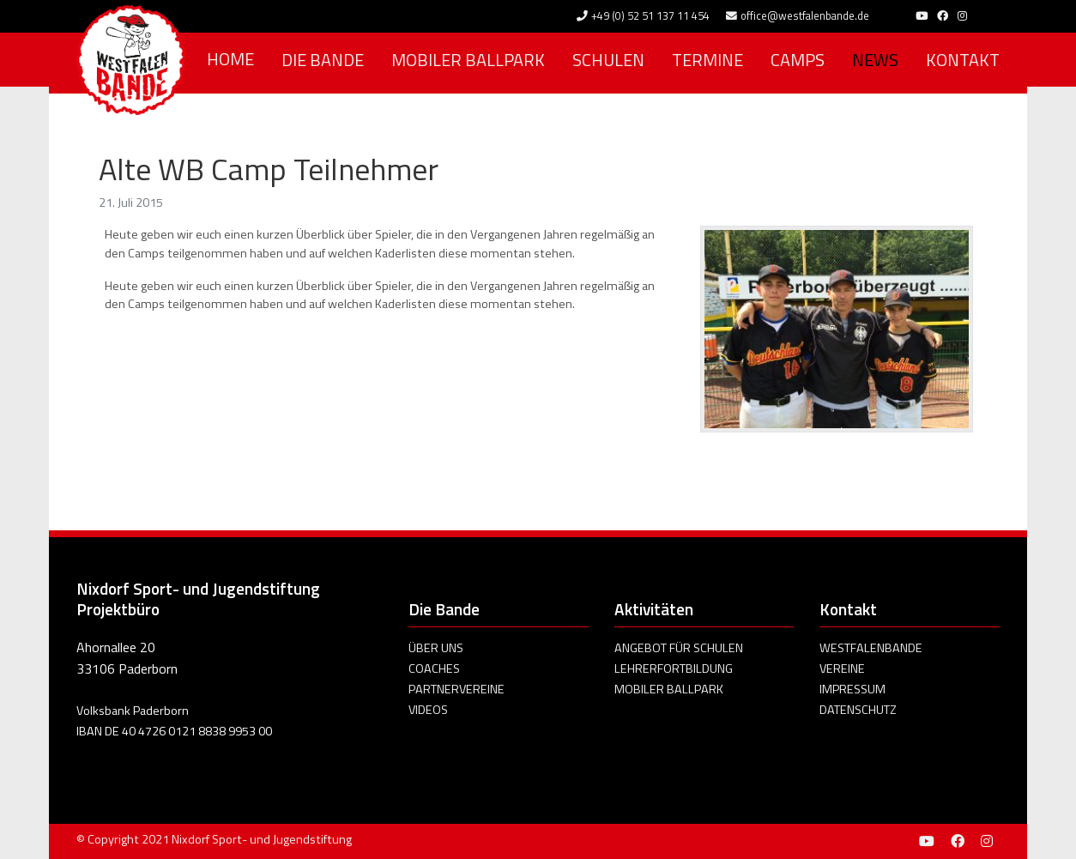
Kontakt (963, 59)
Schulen (608, 59)
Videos (428, 709)
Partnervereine (456, 689)
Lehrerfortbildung (673, 668)
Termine (707, 59)
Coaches (434, 668)
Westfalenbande (870, 647)
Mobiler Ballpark (468, 59)
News (875, 59)
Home (230, 58)
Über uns (435, 647)
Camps (798, 59)
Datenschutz (858, 709)
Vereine (842, 668)
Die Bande (322, 59)
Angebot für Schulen (678, 647)
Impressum (852, 689)
